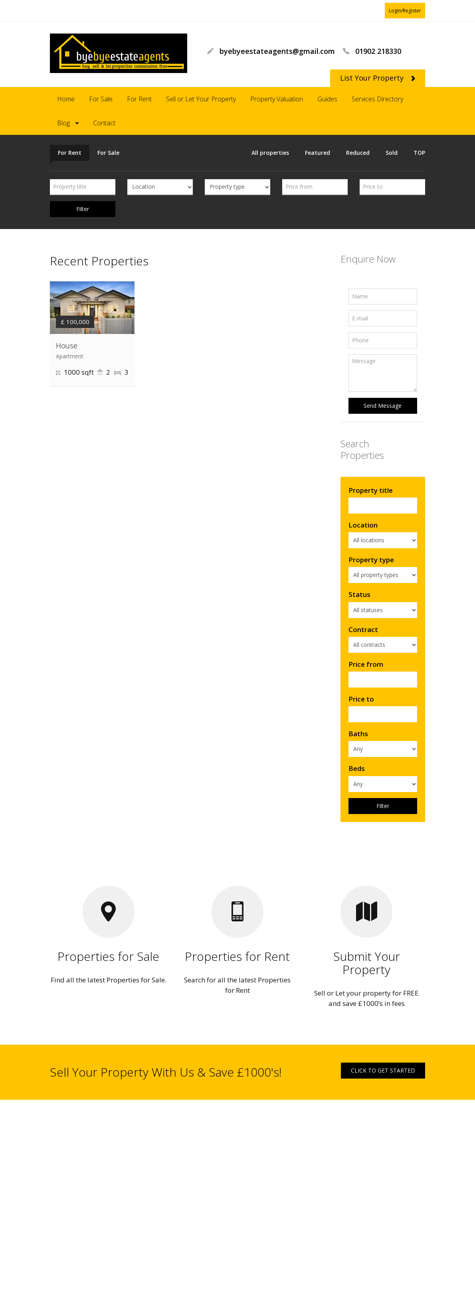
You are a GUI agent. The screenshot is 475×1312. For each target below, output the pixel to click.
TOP (419, 152)
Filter (82, 209)
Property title (370, 490)
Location (363, 525)
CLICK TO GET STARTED (383, 1070)
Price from (365, 664)
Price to (361, 698)
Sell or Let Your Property (201, 99)
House (66, 345)
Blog (63, 123)
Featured (317, 152)
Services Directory (377, 99)
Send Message (383, 405)
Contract (363, 629)
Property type (371, 559)
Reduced (358, 152)
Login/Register (405, 10)
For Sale (101, 99)
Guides (327, 99)
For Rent (139, 99)
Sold (392, 152)
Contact (104, 123)
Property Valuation (276, 99)
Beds (356, 768)
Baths (358, 733)
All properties (270, 152)
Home (66, 99)
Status (359, 594)
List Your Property (377, 78)
